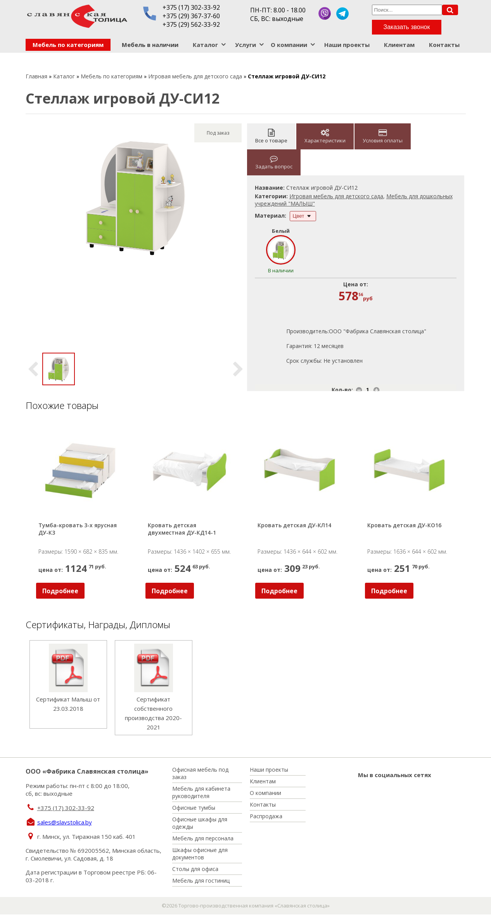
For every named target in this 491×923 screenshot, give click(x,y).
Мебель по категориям (68, 44)
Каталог (205, 44)
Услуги (245, 44)
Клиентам (399, 44)
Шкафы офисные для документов (200, 853)
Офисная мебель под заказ (200, 773)
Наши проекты (347, 44)
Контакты (444, 44)
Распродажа (266, 816)
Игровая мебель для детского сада (195, 76)
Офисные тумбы (193, 807)
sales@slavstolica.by (64, 822)
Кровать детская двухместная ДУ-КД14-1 (182, 528)
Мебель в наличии (150, 44)
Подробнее (60, 591)
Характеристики (325, 136)
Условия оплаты (383, 136)
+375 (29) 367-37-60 (191, 16)
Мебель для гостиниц (201, 880)
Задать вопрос (273, 162)
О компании (289, 44)
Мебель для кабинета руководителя (201, 792)
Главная (36, 76)
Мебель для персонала (202, 838)
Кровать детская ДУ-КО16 (404, 525)
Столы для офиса (195, 869)
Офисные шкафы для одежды (199, 823)
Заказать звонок (407, 27)
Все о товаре (271, 136)
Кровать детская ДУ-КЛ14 (294, 525)
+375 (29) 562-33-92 (191, 24)
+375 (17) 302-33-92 (191, 7)
